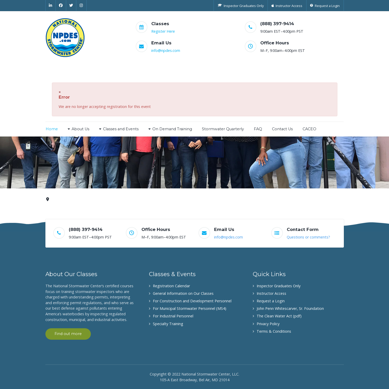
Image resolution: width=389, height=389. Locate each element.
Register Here (163, 31)
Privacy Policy (268, 323)
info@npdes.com (165, 50)
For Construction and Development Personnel (192, 300)
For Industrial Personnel (173, 315)
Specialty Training (168, 323)
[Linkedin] (50, 5)
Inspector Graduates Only (279, 285)
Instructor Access (271, 293)
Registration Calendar (171, 285)
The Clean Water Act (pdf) (279, 315)
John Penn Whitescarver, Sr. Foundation (290, 308)
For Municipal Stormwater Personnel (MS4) (189, 308)
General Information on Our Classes (183, 293)
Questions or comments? (308, 237)
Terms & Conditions (274, 331)
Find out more (68, 333)
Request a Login (271, 300)
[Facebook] (61, 5)
